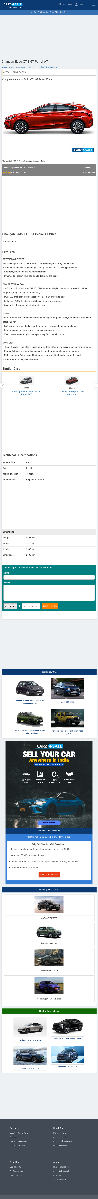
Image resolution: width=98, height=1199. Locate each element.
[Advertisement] (49, 37)
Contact (65, 1171)
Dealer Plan (54, 12)
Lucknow (63, 1145)
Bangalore (57, 1141)
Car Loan (13, 1137)
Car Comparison (16, 1171)
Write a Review (89, 172)
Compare (86, 167)
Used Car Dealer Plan (18, 1141)
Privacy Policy (64, 1179)
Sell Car (33, 12)
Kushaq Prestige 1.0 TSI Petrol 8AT (72, 393)
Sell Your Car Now (49, 874)
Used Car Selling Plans (19, 1133)
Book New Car (15, 1167)
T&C (55, 1179)
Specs (6, 72)
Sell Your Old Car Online (49, 830)
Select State (65, 4)
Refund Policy (64, 1167)
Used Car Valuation (17, 1145)
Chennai (56, 1137)
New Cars (63, 12)
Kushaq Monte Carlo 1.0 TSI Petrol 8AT (26, 393)
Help (55, 1167)
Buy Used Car (43, 12)
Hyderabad (67, 1141)
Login (79, 4)
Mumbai (56, 1133)
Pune (64, 1133)
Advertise (57, 1175)
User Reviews (19, 72)
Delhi (55, 1145)
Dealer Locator (16, 1175)
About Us (57, 1171)
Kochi (64, 1137)
